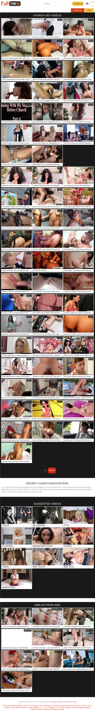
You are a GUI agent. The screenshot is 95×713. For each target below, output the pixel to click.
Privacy (69, 702)
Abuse (59, 702)
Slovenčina (65, 705)
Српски (72, 705)
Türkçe (40, 705)
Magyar (36, 707)
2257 (64, 702)
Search (77, 4)
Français (61, 709)
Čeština (30, 707)
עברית (58, 707)
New (89, 10)
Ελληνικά (24, 707)
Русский (34, 705)
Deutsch (40, 709)
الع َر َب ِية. (43, 707)
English (9, 705)
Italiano (68, 707)
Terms (75, 702)
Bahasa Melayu (18, 705)
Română (54, 709)
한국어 (90, 705)
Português (51, 707)
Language (87, 4)
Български (47, 709)
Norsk (77, 705)
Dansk (18, 707)
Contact (53, 702)
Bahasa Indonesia (84, 707)
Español (33, 709)
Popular (78, 10)
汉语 (4, 705)
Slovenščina (56, 705)
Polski (63, 707)
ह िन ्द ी (27, 705)
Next (52, 470)
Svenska (74, 707)
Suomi (13, 707)
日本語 (7, 707)
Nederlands (47, 705)
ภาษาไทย (84, 705)
